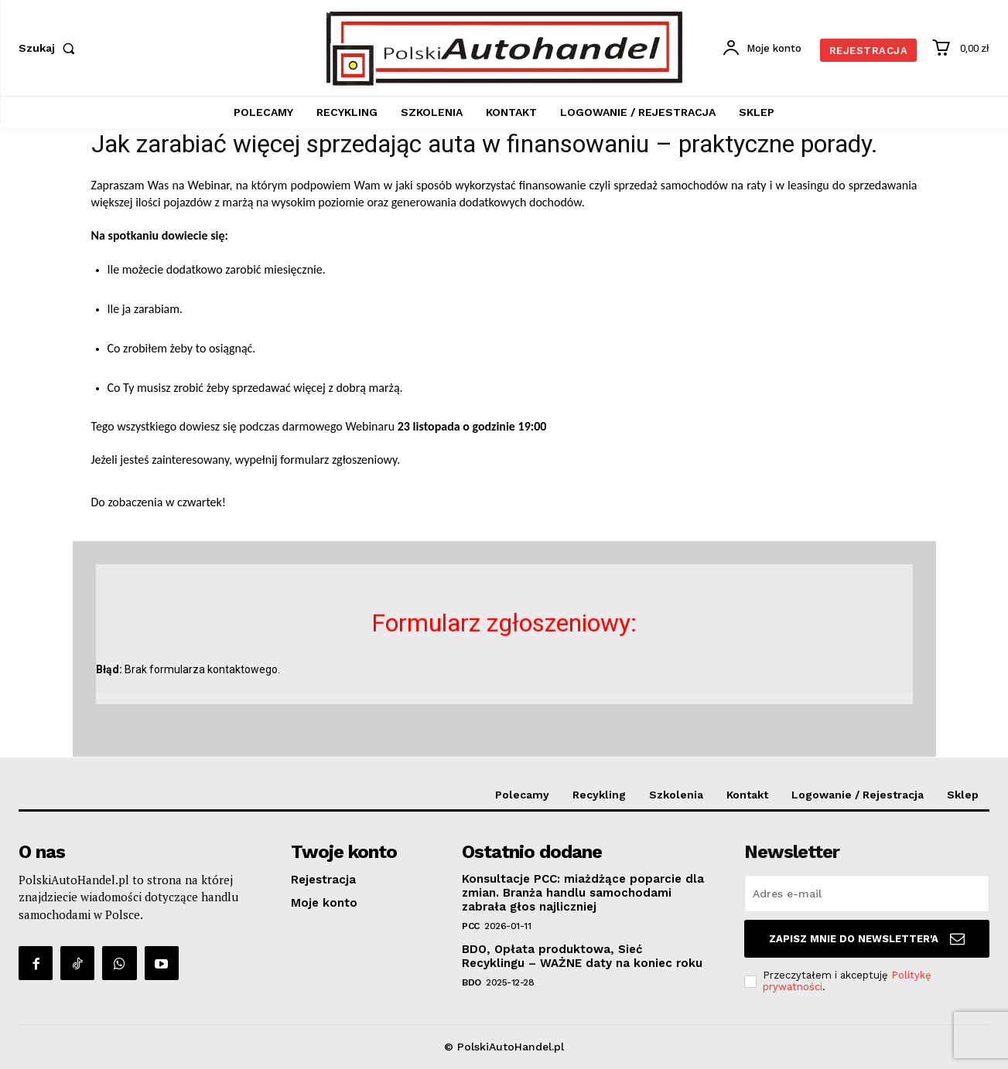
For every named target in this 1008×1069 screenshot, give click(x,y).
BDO (471, 982)
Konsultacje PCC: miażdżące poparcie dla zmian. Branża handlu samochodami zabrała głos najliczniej (583, 893)
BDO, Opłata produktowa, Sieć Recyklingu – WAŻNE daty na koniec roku (582, 956)
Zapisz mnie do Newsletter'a (867, 938)
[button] (50, 48)
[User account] (761, 49)
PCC (471, 926)
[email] (866, 893)
